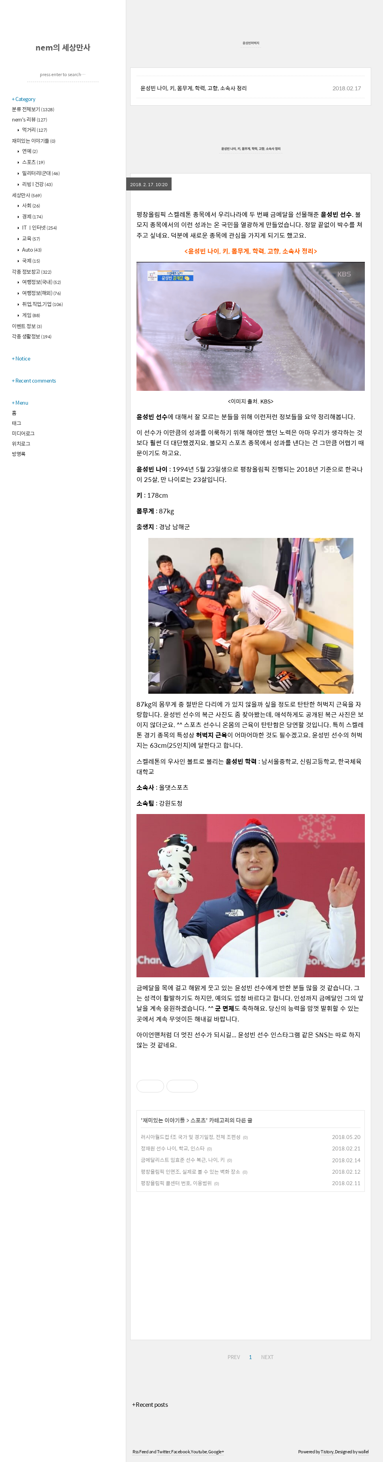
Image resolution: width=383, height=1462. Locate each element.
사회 (30, 205)
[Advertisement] (250, 1264)
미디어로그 (23, 433)
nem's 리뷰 (29, 119)
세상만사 (26, 195)
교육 (30, 238)
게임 (30, 315)
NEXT (267, 1357)
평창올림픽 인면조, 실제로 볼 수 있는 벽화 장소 (190, 1171)
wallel (363, 1451)
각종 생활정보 (32, 336)
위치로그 (21, 443)
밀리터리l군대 (40, 173)
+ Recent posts (150, 1404)
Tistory (327, 1451)
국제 (30, 260)
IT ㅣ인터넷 (39, 227)
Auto (31, 249)
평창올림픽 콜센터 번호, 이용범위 (176, 1183)
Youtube (199, 1451)
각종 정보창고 (32, 271)
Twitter (163, 1451)
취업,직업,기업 (42, 304)
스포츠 (33, 162)
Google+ (216, 1451)
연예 (29, 151)
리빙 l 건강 (37, 184)
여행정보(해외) (41, 293)
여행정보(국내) (41, 282)
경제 (32, 216)
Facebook (180, 1451)
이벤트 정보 (27, 326)
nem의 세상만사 (62, 47)
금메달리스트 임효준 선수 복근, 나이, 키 (183, 1160)
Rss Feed (140, 1451)
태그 (16, 423)
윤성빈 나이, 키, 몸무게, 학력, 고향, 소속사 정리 (193, 88)
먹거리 (34, 129)
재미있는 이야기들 (34, 140)
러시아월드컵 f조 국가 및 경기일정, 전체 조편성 (191, 1137)
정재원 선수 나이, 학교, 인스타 (173, 1148)
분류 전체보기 (33, 109)
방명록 (19, 454)
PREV (234, 1357)
